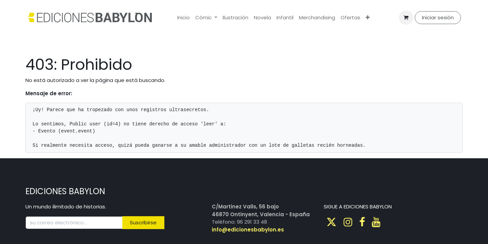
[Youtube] (376, 222)
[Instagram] (348, 222)
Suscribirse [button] (143, 222)
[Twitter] (331, 222)
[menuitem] (183, 17)
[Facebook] (362, 222)
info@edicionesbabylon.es (248, 229)
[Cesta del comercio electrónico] (406, 18)
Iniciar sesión (438, 17)
